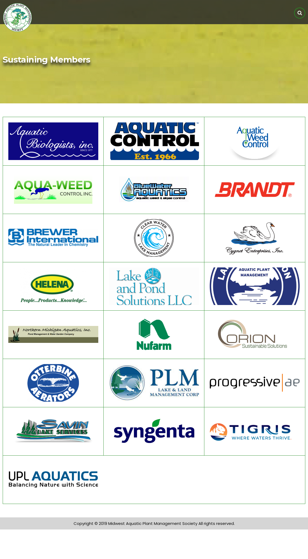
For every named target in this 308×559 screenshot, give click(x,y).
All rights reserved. (216, 523)
